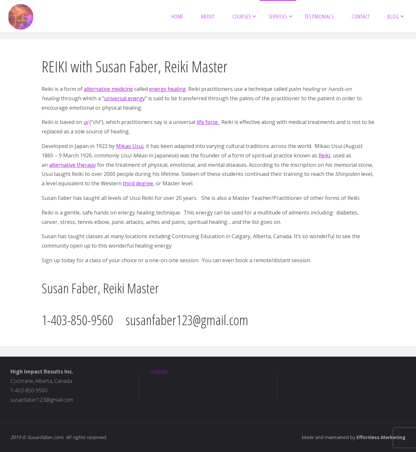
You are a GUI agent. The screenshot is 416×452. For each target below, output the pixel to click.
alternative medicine (108, 88)
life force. (208, 122)
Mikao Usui (130, 146)
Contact (158, 371)
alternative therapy (72, 164)
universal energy (124, 98)
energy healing (167, 88)
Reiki (324, 155)
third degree (138, 183)
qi (86, 122)
